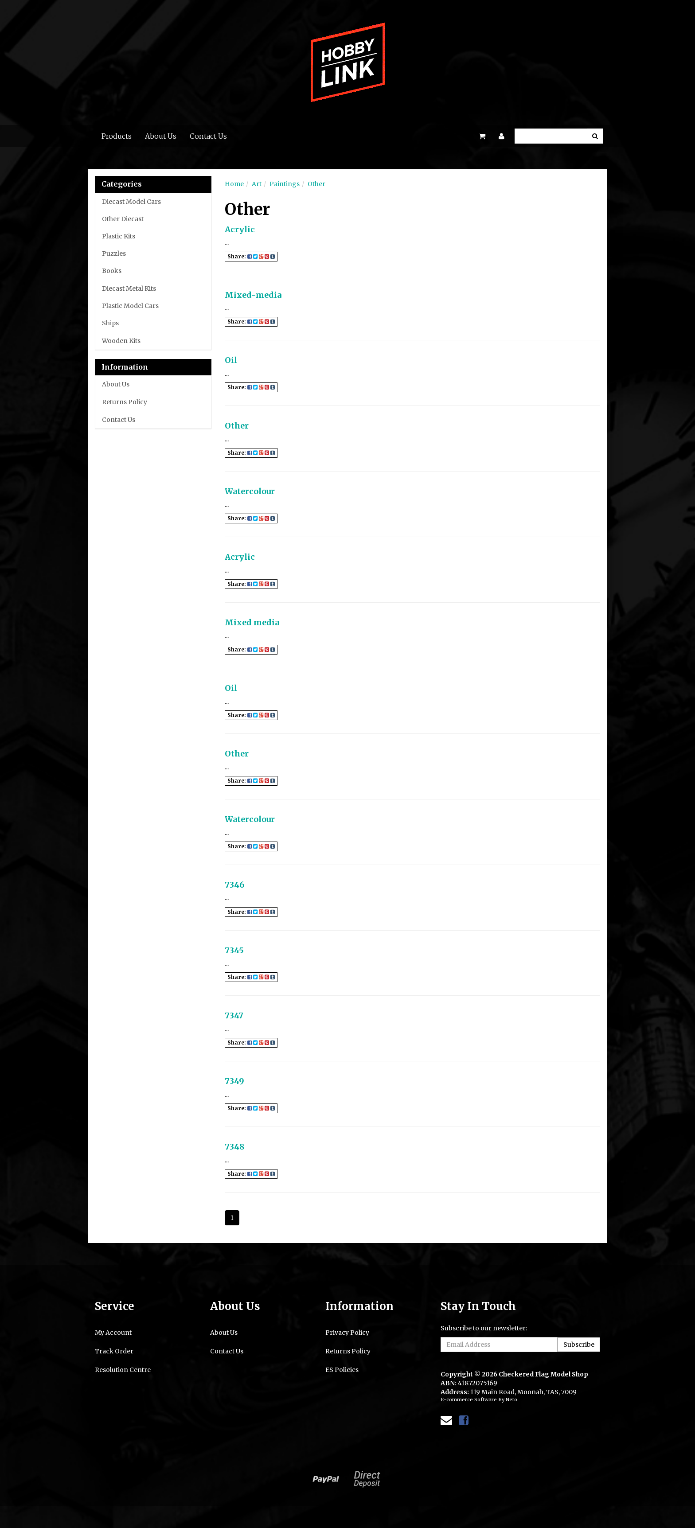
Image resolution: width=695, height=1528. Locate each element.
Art (257, 184)
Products (117, 136)
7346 (234, 885)
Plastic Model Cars (130, 306)
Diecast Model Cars (131, 202)
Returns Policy (124, 402)
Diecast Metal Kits (129, 288)
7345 (234, 950)
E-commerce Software (469, 1399)
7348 (235, 1147)
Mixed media (252, 622)
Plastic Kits (118, 236)
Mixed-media (253, 295)
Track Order (114, 1351)
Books (111, 271)
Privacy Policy (347, 1333)
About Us (160, 136)
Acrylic (240, 229)
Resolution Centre (123, 1370)
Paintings (284, 184)
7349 (234, 1081)
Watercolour (250, 491)
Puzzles (114, 253)
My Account (113, 1333)
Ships (110, 323)
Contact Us (208, 136)
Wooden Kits (121, 341)
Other (316, 184)
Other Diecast (123, 219)
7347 (234, 1015)
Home (234, 184)
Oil (231, 360)
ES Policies (342, 1370)
